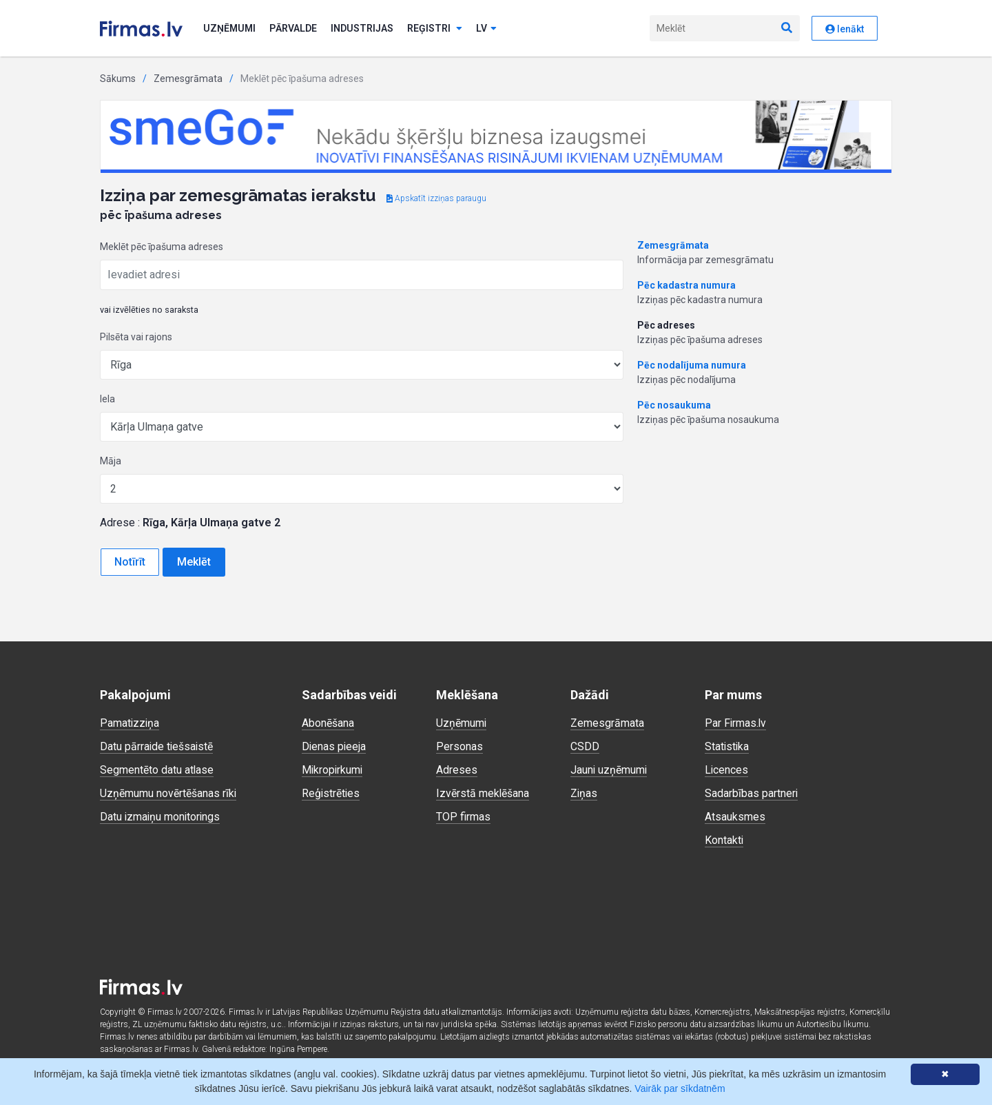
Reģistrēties (331, 793)
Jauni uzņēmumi (609, 769)
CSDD (584, 746)
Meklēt (194, 561)
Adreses (456, 769)
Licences (727, 769)
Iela (107, 398)
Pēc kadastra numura (686, 285)
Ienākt (844, 28)
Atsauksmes (735, 816)
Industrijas (362, 28)
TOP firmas (463, 816)
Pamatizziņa (130, 723)
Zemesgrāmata (188, 78)
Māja (110, 460)
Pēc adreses (666, 325)
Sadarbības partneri (751, 793)
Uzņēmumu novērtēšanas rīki (168, 793)
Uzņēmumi (229, 28)
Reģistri (434, 28)
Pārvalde (293, 28)
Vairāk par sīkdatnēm (679, 1088)
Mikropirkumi (333, 769)
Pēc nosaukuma (674, 405)
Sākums (118, 78)
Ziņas (584, 793)
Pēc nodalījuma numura (691, 365)
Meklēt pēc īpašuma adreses (161, 246)
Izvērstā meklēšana (483, 793)
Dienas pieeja (334, 746)
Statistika (727, 746)
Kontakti (724, 840)
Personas (459, 746)
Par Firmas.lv (736, 723)
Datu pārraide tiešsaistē (157, 746)
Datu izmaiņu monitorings (161, 816)
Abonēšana (328, 723)
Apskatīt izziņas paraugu (436, 198)
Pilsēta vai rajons (136, 336)
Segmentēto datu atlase (157, 769)
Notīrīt (129, 561)
